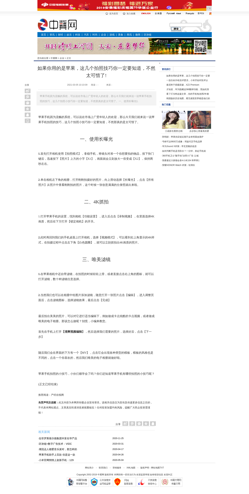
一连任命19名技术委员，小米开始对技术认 (187, 80)
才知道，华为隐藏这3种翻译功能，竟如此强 (187, 89)
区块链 (147, 34)
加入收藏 (131, 13)
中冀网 (54, 58)
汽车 (86, 34)
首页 (43, 34)
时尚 (95, 34)
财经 (60, 34)
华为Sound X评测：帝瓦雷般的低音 (179, 146)
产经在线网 (57, 394)
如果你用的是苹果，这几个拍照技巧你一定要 (188, 76)
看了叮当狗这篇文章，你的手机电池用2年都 (187, 94)
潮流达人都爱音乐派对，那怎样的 (58, 449)
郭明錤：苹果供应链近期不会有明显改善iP (182, 137)
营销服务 (117, 467)
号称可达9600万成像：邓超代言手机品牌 (182, 141)
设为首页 (113, 13)
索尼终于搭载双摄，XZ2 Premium (182, 85)
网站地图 (155, 467)
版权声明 (144, 467)
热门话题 (166, 104)
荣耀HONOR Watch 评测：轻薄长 (178, 165)
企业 (103, 34)
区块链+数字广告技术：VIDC (55, 443)
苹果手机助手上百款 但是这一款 (57, 454)
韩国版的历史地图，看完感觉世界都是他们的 (188, 98)
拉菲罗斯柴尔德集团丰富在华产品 (58, 438)
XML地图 (130, 467)
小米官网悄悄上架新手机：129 (56, 460)
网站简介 (89, 467)
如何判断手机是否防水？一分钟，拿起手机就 (184, 151)
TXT (162, 467)
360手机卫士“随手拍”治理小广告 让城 (180, 155)
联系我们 (103, 467)
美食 (120, 34)
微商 (137, 34)
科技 (77, 34)
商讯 (129, 34)
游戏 (112, 34)
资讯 (52, 34)
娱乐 (69, 34)
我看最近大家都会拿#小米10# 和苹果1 (180, 160)
